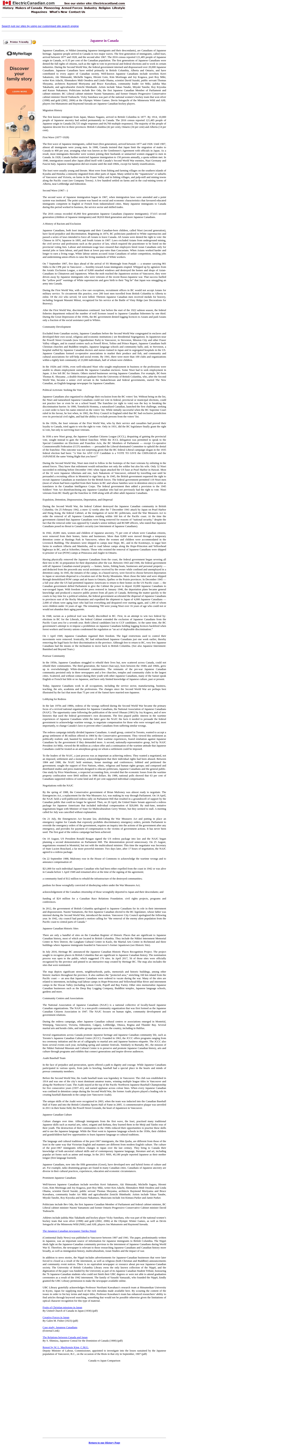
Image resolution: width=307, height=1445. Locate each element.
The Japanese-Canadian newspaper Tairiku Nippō (69, 1230)
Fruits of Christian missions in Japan (62, 1307)
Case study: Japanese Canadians (60, 1327)
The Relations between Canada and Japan (65, 1337)
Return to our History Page (104, 1442)
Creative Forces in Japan (56, 1317)
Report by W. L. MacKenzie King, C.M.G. (66, 1347)
